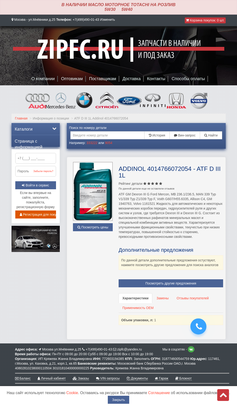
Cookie (72, 393)
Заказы (81, 378)
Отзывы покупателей (193, 298)
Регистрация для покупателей (38, 214)
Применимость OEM (138, 308)
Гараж (161, 378)
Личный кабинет (52, 378)
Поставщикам (102, 78)
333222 (92, 143)
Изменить (107, 19)
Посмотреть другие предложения (170, 283)
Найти (211, 135)
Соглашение (159, 393)
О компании (43, 78)
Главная (21, 118)
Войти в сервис (35, 185)
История (157, 135)
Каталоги (35, 129)
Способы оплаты (188, 78)
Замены (163, 298)
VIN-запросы (108, 378)
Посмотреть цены (92, 227)
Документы (137, 378)
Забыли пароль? (43, 171)
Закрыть (118, 400)
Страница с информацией (29, 143)
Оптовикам (72, 78)
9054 (108, 143)
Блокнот (183, 378)
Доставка (132, 78)
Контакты (156, 78)
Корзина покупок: (205, 20)
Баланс (23, 378)
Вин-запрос (185, 135)
